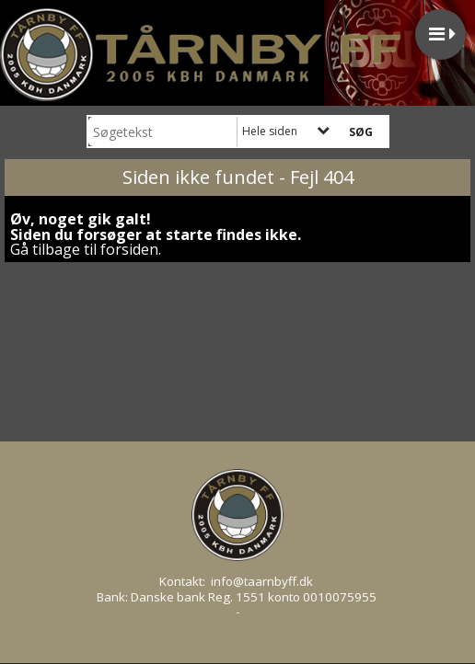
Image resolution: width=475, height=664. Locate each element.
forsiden (129, 249)
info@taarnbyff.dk (262, 581)
